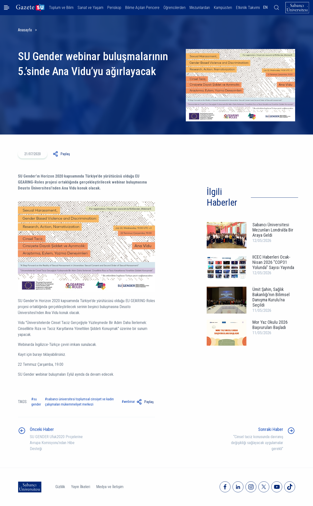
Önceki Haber (42, 429)
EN (265, 7)
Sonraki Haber (270, 429)
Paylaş (65, 154)
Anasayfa (25, 30)
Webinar (129, 402)
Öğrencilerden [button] (174, 7)
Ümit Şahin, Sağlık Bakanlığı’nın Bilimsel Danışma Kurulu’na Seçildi (271, 297)
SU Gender (36, 401)
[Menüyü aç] (6, 7)
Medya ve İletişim (109, 486)
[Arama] (276, 7)
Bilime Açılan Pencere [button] (142, 7)
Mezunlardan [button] (200, 7)
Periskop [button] (114, 7)
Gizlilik (60, 486)
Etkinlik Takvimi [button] (248, 7)
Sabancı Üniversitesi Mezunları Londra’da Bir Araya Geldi (272, 230)
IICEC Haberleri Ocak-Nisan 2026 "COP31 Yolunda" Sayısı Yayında (273, 262)
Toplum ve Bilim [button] (61, 7)
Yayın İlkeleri (80, 486)
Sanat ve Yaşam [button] (90, 7)
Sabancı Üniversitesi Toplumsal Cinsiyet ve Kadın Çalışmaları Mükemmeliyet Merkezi (79, 401)
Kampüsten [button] (223, 7)
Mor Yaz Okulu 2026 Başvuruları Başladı (270, 325)
